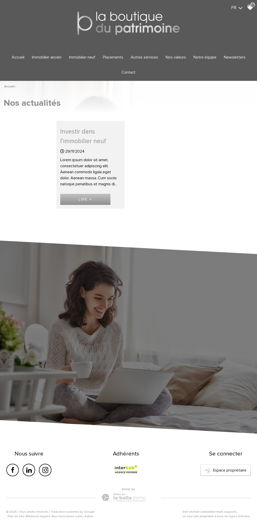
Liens (79, 516)
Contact (128, 72)
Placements (113, 57)
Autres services (144, 57)
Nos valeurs (176, 57)
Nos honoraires (63, 516)
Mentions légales (38, 516)
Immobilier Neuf (82, 57)
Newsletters (234, 57)
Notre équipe (205, 57)
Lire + (85, 199)
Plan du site (16, 516)
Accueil (18, 57)
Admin (89, 516)
